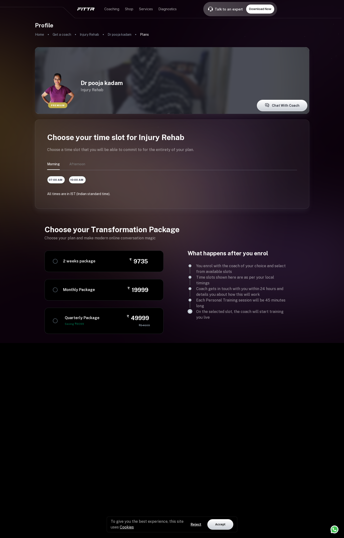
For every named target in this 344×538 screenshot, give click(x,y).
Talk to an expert (229, 9)
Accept (220, 524)
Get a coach (62, 34)
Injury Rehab (89, 34)
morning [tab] (53, 164)
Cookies (127, 527)
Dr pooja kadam (119, 34)
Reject (196, 524)
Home (39, 34)
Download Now (260, 9)
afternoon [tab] (77, 164)
